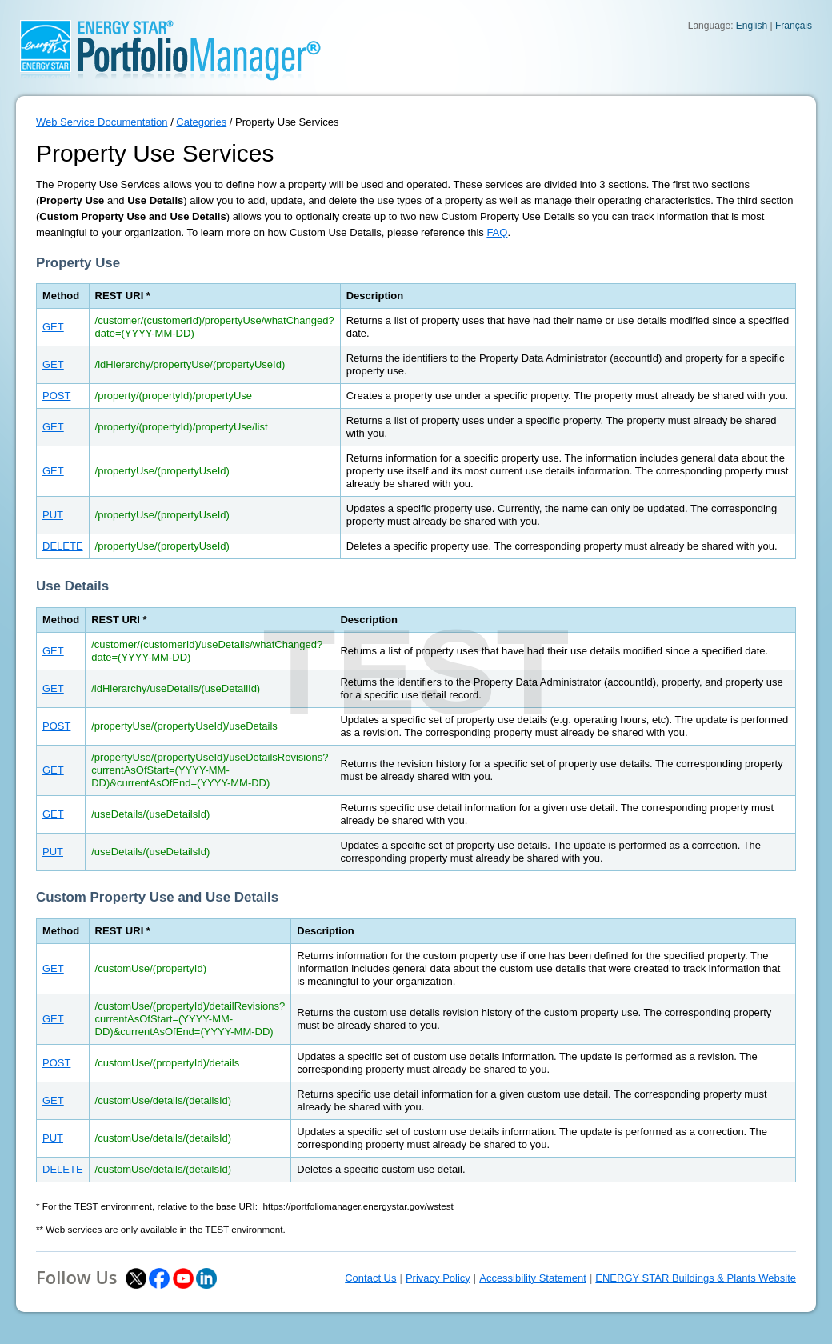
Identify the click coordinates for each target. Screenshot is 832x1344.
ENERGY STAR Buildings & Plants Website (695, 1278)
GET (53, 327)
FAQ (496, 232)
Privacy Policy (438, 1278)
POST (56, 396)
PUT (52, 515)
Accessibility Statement (532, 1278)
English (751, 25)
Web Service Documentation (102, 122)
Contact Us (370, 1278)
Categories (201, 122)
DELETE (62, 546)
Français (793, 25)
